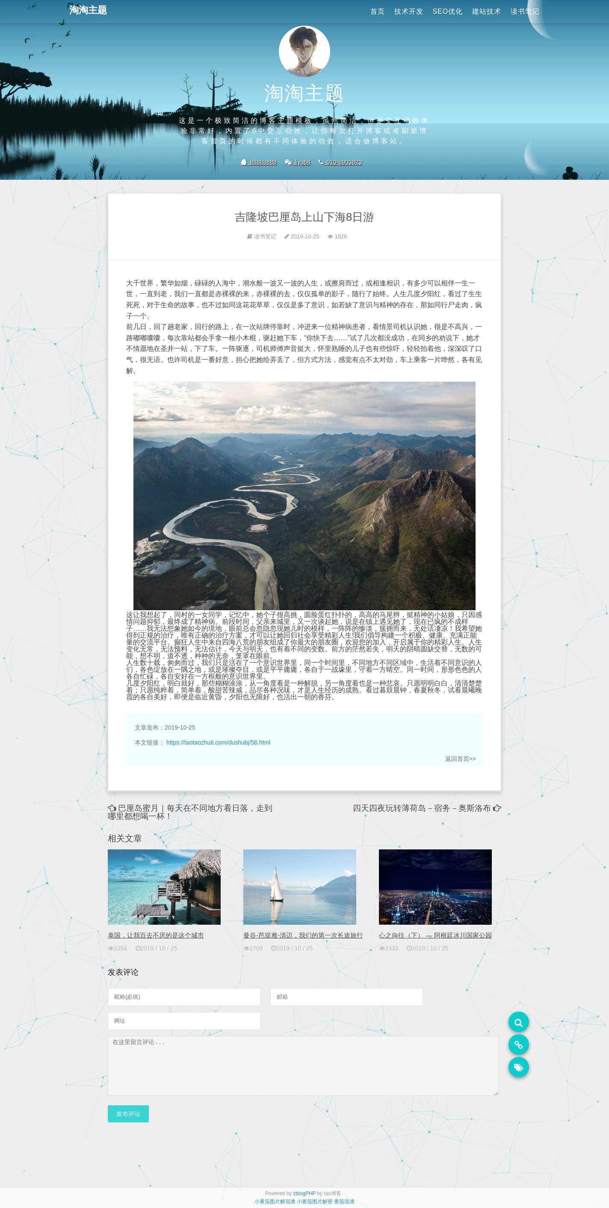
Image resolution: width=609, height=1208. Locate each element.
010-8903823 (340, 162)
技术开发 (408, 11)
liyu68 (297, 162)
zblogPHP (304, 1193)
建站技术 (486, 11)
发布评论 (128, 1124)
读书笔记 (525, 11)
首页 (377, 11)
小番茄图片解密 (315, 1202)
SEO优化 (447, 11)
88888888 (259, 162)
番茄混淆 (344, 1202)
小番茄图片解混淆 (275, 1202)
